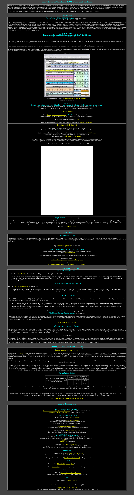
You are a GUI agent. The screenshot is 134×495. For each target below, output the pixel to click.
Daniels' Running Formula (63, 245)
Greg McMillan (22, 274)
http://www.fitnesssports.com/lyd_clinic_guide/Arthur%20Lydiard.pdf (67, 264)
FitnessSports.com (70, 252)
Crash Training (56, 467)
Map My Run (61, 487)
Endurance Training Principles (74, 453)
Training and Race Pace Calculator (56, 115)
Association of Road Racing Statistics (59, 412)
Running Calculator (74, 417)
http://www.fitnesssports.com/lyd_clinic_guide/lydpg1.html (67, 260)
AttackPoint (51, 485)
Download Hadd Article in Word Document (67, 350)
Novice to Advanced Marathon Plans (71, 473)
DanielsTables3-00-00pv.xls (85, 122)
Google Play (78, 136)
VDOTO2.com (92, 133)
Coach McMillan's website (21, 286)
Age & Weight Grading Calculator (71, 444)
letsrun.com (22, 353)
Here (77, 119)
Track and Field (63, 441)
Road (63, 440)
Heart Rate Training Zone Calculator (67, 426)
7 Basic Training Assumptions (65, 464)
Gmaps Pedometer (71, 487)
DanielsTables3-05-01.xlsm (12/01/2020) (74, 98)
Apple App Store (68, 136)
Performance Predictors (72, 420)
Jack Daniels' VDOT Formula (72, 458)
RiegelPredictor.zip (70, 226)
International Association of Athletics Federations (56, 411)
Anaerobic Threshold (71, 480)
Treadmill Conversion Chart (72, 430)
